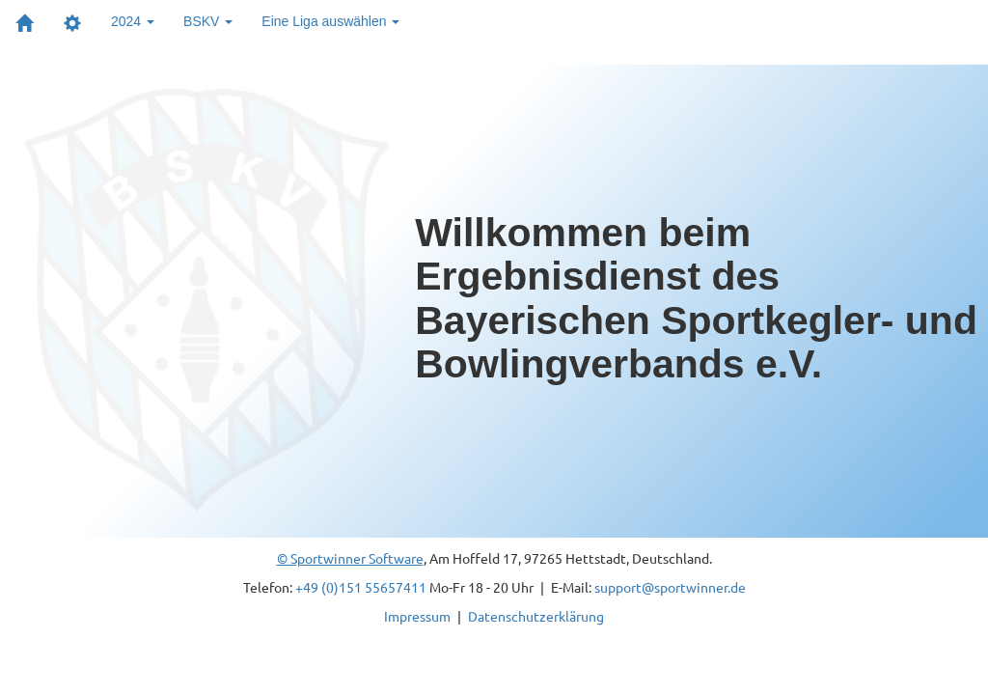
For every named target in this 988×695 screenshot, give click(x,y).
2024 (132, 21)
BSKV (208, 21)
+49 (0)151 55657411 (360, 587)
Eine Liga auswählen (330, 21)
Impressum (417, 616)
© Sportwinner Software (350, 558)
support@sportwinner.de (670, 587)
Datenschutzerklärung (536, 616)
